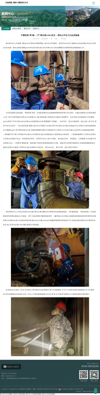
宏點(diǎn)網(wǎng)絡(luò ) (91, 391)
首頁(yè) (10, 20)
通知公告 (27, 28)
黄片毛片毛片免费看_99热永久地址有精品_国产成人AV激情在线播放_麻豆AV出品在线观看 (27, 394)
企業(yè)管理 (16, 28)
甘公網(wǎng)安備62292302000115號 (71, 389)
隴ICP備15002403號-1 (52, 389)
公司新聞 (24, 20)
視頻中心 (36, 28)
